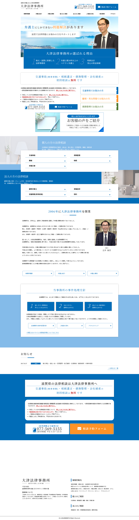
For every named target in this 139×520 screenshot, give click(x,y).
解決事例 (102, 14)
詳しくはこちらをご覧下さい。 (66, 90)
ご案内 (35, 363)
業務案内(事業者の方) (100, 486)
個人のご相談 (63, 14)
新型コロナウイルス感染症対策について (82, 486)
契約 (75, 194)
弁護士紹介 (39, 14)
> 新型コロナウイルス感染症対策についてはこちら (42, 332)
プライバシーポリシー (94, 491)
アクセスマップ (93, 326)
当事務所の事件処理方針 (39, 326)
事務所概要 (27, 14)
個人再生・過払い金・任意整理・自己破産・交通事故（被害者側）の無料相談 (67, 363)
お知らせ (100, 489)
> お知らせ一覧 (113, 368)
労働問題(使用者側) (36, 194)
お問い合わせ (74, 491)
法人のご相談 (76, 14)
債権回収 (77, 189)
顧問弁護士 (33, 189)
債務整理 (93, 106)
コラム (111, 489)
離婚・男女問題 (96, 98)
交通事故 (93, 90)
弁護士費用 (51, 14)
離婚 (30, 160)
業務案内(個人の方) (76, 489)
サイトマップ (83, 491)
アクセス (112, 14)
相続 (75, 160)
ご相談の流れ (90, 14)
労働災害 (32, 166)
